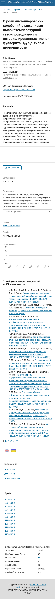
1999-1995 (10, 520)
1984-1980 (10, 531)
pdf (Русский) (13, 167)
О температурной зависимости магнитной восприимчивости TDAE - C (30, 363)
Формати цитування (14, 212)
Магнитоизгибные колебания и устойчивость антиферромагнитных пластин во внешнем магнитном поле (27, 322)
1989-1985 (10, 527)
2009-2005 (10, 513)
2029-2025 (10, 499)
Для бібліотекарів (12, 478)
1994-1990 (10, 524)
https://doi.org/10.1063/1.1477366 (19, 89)
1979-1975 (10, 534)
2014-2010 (10, 510)
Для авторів (9, 474)
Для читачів (9, 469)
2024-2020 (10, 503)
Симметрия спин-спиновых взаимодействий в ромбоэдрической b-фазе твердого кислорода (30, 296)
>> (17, 441)
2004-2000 (10, 517)
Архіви (17, 9)
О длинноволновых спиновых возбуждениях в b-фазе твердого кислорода (30, 340)
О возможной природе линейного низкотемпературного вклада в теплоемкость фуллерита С (29, 413)
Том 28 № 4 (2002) (31, 9)
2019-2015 (10, 506)
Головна (6, 9)
